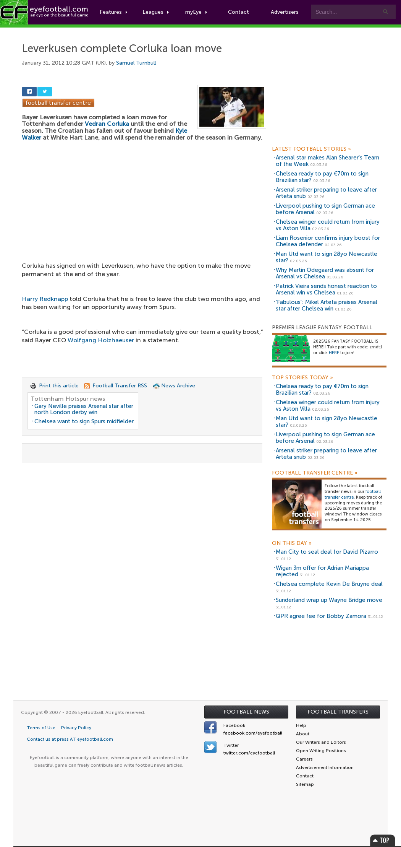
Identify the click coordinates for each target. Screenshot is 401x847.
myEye (196, 12)
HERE (334, 352)
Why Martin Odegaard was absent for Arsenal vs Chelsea (325, 273)
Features (113, 12)
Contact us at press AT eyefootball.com (70, 739)
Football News (246, 712)
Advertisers (285, 12)
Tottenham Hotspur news (68, 398)
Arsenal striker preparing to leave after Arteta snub (326, 193)
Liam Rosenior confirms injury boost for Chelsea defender (328, 241)
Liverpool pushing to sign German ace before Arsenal (325, 209)
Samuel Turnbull (136, 63)
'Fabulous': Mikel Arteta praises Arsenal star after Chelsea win (326, 305)
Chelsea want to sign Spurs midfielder (84, 421)
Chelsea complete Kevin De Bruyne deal (329, 583)
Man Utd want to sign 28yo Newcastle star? (326, 257)
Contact (238, 12)
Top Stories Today (302, 378)
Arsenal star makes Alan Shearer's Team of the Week (327, 160)
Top (382, 840)
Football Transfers (338, 712)
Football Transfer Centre (314, 473)
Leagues (155, 12)
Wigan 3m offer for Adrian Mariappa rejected (322, 571)
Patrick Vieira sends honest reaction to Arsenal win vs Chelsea (326, 289)
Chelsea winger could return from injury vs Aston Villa (328, 225)
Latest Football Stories (311, 149)
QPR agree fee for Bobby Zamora (321, 616)
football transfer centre (353, 494)
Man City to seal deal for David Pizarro (327, 551)
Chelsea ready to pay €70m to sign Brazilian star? (322, 177)
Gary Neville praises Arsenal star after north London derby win (83, 409)
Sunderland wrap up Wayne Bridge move (329, 600)
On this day (292, 543)
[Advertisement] (144, 196)
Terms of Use (41, 727)
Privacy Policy (76, 727)
